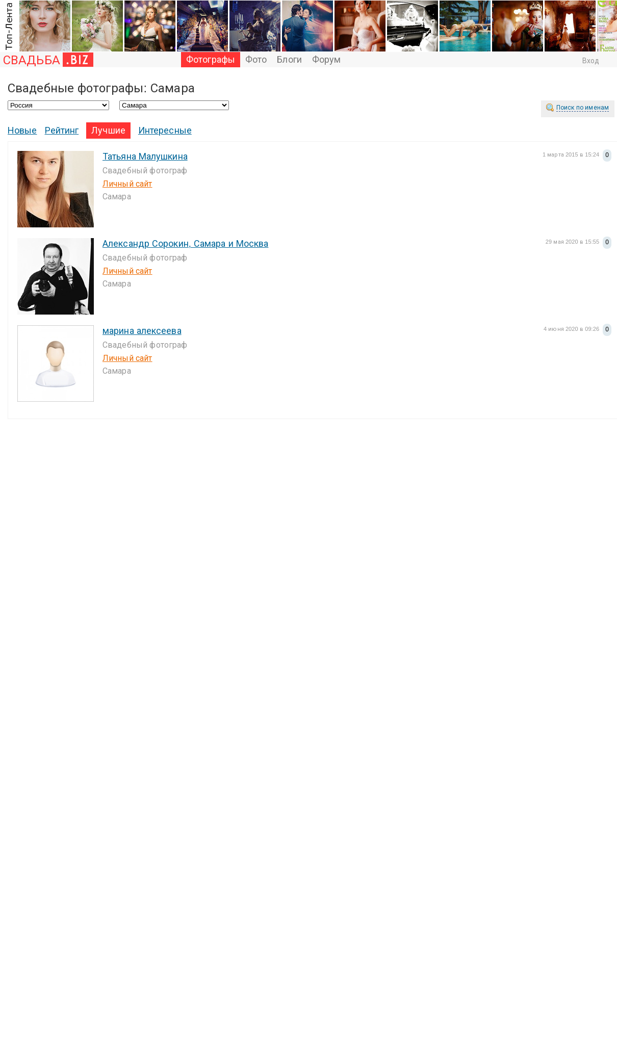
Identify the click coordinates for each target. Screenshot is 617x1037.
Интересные (165, 130)
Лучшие (108, 130)
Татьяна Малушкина (145, 156)
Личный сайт (127, 183)
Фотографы (210, 60)
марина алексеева (142, 331)
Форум (326, 60)
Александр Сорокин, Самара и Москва (185, 244)
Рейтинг (62, 130)
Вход (590, 61)
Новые (22, 130)
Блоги (289, 60)
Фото (256, 60)
